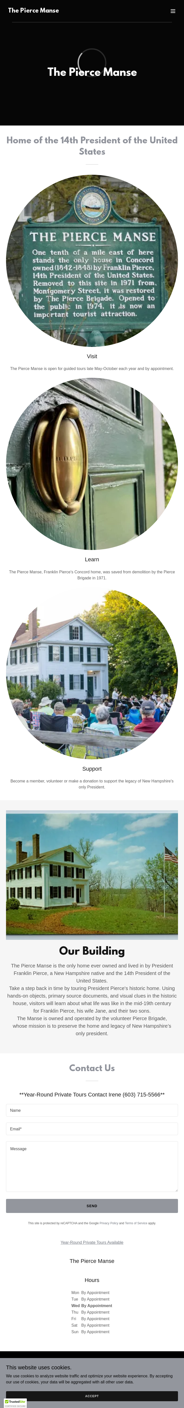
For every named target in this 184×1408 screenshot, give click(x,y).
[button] (173, 11)
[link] (33, 11)
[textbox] (92, 1110)
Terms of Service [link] (136, 1223)
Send (92, 1206)
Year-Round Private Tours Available (92, 1242)
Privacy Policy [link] (109, 1223)
